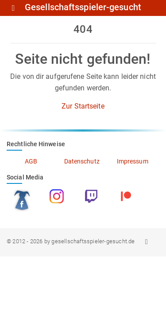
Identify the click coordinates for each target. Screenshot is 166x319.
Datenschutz (82, 161)
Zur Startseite (83, 106)
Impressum (132, 161)
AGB (31, 161)
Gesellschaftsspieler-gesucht (83, 7)
